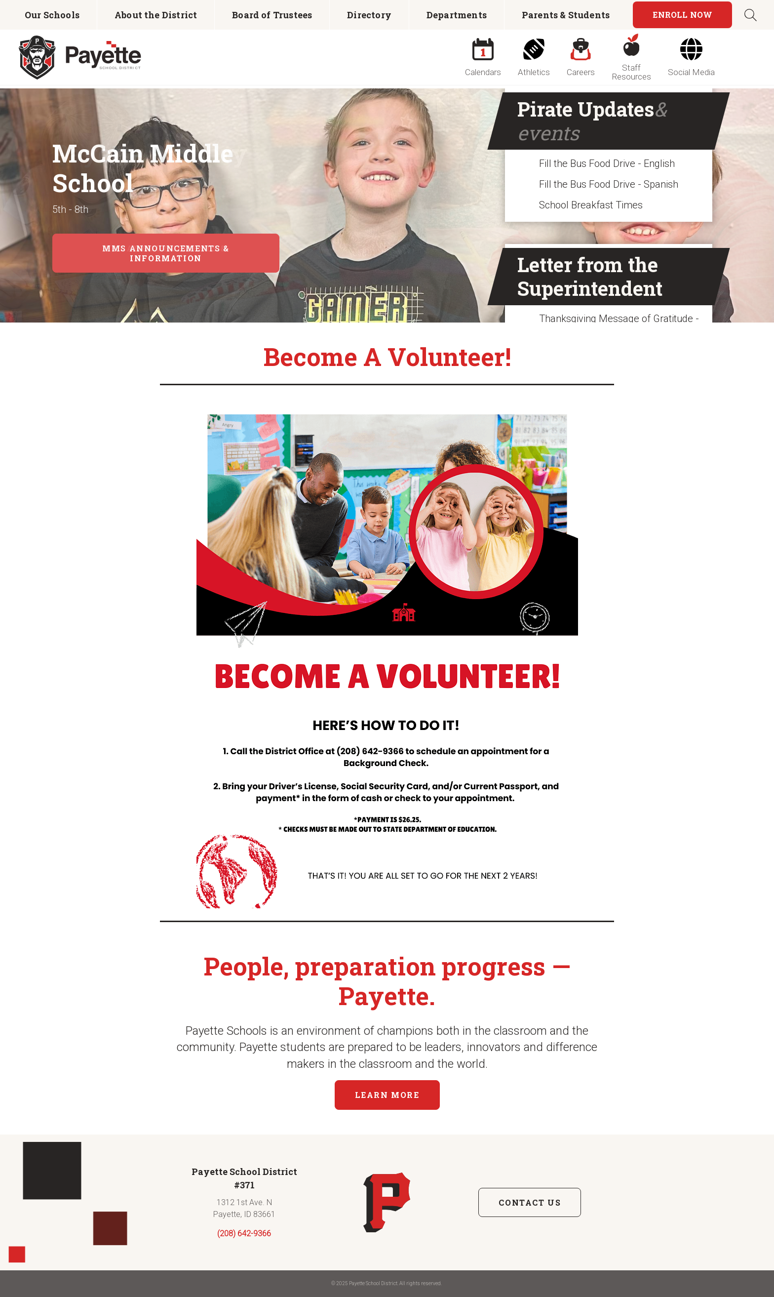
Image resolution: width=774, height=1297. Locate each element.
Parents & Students (566, 15)
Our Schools (52, 15)
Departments (456, 15)
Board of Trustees (272, 15)
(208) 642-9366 (244, 1233)
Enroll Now (682, 14)
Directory (369, 15)
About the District (156, 15)
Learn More (387, 1095)
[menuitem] (52, 15)
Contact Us (530, 1202)
